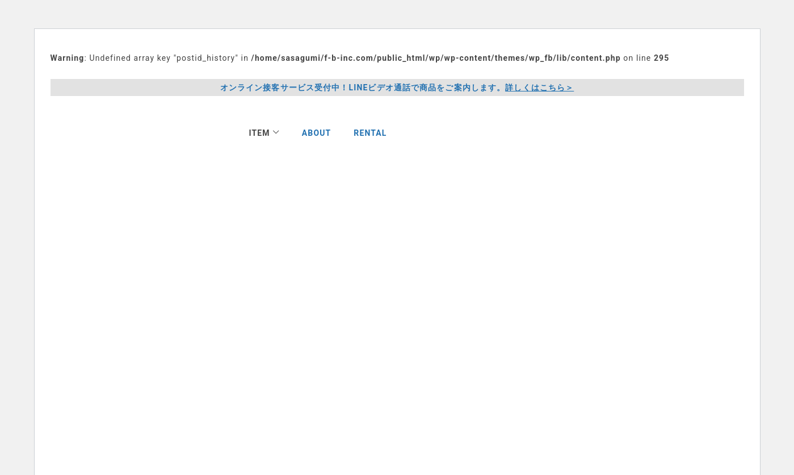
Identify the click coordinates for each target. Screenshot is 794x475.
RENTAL (370, 133)
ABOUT (316, 133)
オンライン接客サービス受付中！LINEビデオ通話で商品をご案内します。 (397, 88)
